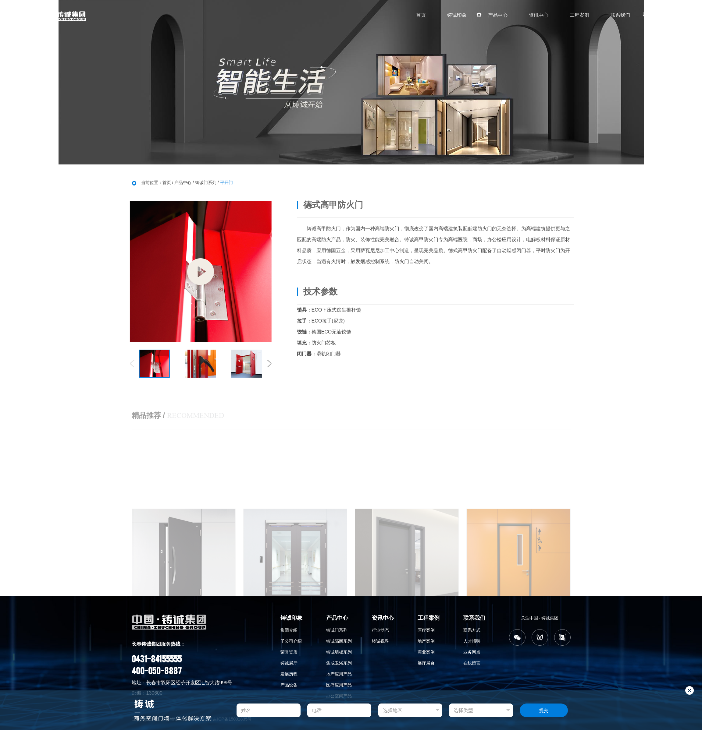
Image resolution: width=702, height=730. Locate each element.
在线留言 (471, 663)
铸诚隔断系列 (339, 641)
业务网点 (471, 652)
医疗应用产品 (339, 684)
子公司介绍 (291, 641)
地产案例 (426, 641)
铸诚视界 (380, 641)
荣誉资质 (289, 652)
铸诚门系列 (205, 183)
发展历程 (289, 674)
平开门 (226, 183)
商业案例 (426, 652)
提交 (543, 710)
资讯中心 (538, 15)
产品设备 (289, 684)
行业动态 (380, 630)
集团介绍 (289, 630)
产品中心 (498, 15)
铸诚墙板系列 (339, 652)
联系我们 (620, 15)
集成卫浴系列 (339, 663)
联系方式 (471, 630)
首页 (421, 15)
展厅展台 (426, 663)
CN (674, 15)
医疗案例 (426, 630)
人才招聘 (471, 641)
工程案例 (579, 15)
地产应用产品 (339, 674)
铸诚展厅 (289, 663)
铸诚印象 (457, 15)
